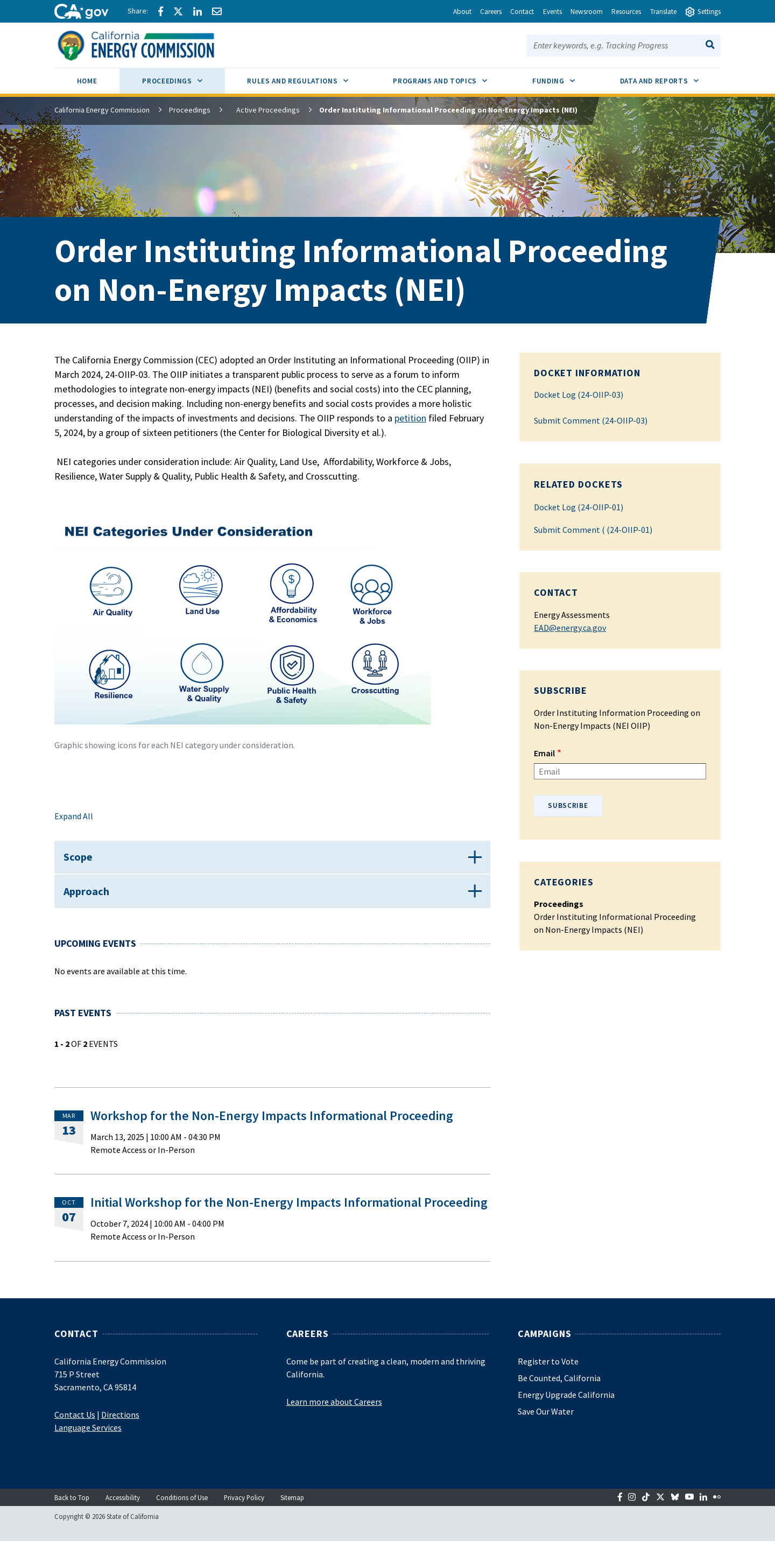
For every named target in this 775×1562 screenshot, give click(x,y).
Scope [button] (83, 862)
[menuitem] (87, 82)
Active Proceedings (261, 110)
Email (544, 753)
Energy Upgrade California (566, 1415)
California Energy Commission (102, 110)
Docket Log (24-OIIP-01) (578, 507)
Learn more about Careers (334, 1422)
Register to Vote (548, 1381)
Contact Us (74, 1435)
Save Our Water (546, 1431)
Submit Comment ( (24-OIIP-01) (593, 529)
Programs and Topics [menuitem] (451, 77)
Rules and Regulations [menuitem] (308, 77)
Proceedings (189, 110)
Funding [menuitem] (564, 77)
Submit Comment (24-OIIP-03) (590, 420)
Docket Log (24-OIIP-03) (578, 394)
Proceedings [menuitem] (183, 77)
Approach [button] (92, 906)
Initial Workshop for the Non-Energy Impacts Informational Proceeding (289, 1222)
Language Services (88, 1448)
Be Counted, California (559, 1398)
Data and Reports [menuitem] (670, 77)
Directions (120, 1435)
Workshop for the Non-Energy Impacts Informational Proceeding (271, 1136)
